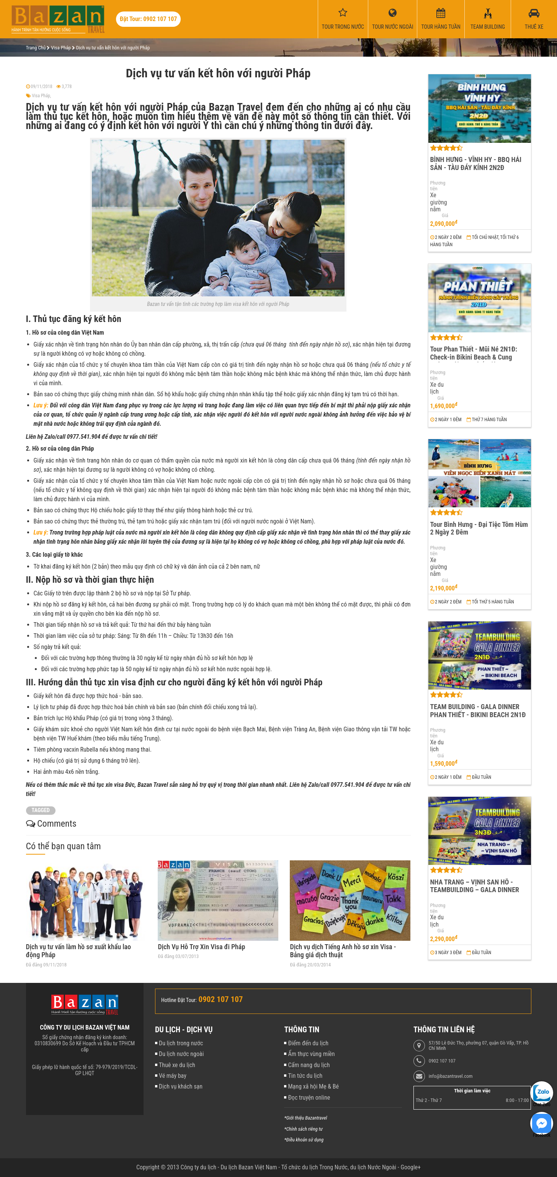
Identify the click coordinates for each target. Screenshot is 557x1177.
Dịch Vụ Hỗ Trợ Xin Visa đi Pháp (201, 947)
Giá (445, 215)
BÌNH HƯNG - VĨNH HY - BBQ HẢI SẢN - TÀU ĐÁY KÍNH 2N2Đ (476, 163)
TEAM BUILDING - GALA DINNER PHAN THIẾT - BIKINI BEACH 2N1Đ (478, 711)
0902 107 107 (442, 1061)
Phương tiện (438, 185)
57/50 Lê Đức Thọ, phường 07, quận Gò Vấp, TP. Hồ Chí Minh (479, 1045)
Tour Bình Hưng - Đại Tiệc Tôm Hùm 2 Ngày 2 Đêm (479, 528)
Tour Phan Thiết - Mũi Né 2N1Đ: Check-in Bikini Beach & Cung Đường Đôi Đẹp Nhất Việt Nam (474, 357)
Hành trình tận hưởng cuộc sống (40, 30)
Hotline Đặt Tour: (179, 1000)
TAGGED (41, 810)
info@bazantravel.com (451, 1076)
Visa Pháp (41, 95)
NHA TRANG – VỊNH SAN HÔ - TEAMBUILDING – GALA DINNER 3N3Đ (474, 890)
